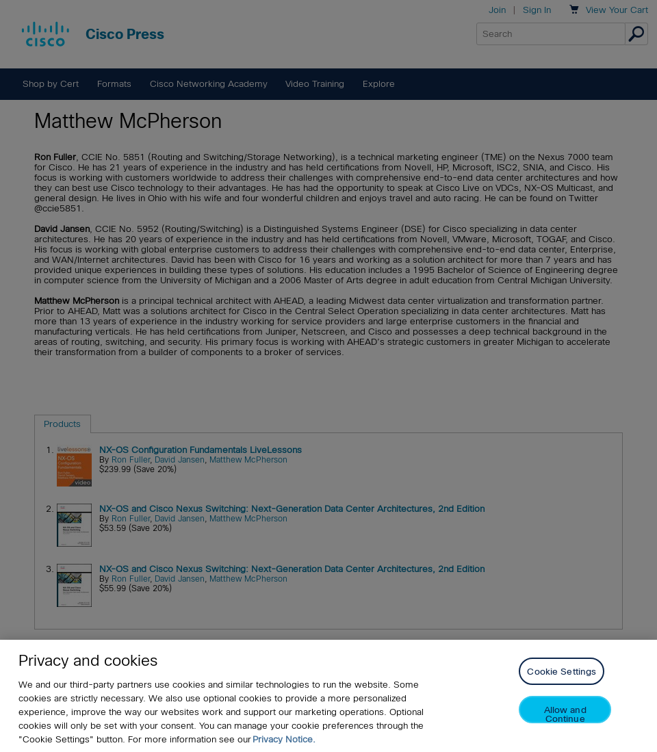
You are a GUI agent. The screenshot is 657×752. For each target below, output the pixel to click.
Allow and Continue (565, 714)
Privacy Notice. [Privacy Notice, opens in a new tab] (284, 739)
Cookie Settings (561, 671)
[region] (328, 696)
